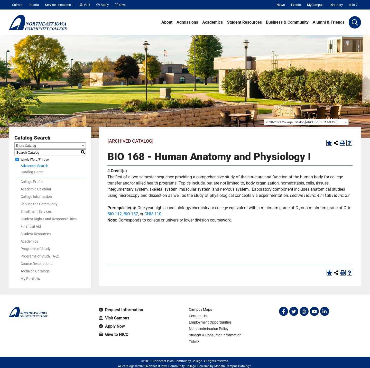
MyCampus (315, 5)
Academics (212, 22)
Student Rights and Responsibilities (49, 219)
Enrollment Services (36, 211)
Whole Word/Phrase (35, 159)
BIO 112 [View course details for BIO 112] (114, 213)
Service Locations (58, 5)
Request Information (121, 309)
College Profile (32, 182)
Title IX (194, 341)
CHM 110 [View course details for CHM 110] (152, 213)
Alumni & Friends (329, 22)
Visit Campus (114, 318)
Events (296, 5)
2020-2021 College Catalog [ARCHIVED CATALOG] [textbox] (301, 122)
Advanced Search (34, 166)
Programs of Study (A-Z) (40, 256)
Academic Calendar (36, 189)
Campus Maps (200, 309)
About (166, 22)
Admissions (187, 22)
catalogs (128, 366)
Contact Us (198, 316)
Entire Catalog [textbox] (26, 146)
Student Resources (244, 22)
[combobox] (306, 122)
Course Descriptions (36, 264)
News (280, 5)
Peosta (34, 5)
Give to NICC (113, 334)
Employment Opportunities (210, 322)
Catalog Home (32, 172)
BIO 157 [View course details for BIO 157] (131, 213)
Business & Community (287, 22)
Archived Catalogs (35, 271)
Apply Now (112, 326)
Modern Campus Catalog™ (232, 366)
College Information (36, 197)
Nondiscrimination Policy (208, 329)
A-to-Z (353, 5)
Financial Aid (31, 226)
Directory (336, 5)
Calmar (17, 5)
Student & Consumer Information (215, 335)
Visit (84, 5)
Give (120, 5)
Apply (102, 5)
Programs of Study (36, 249)
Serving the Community (39, 204)
